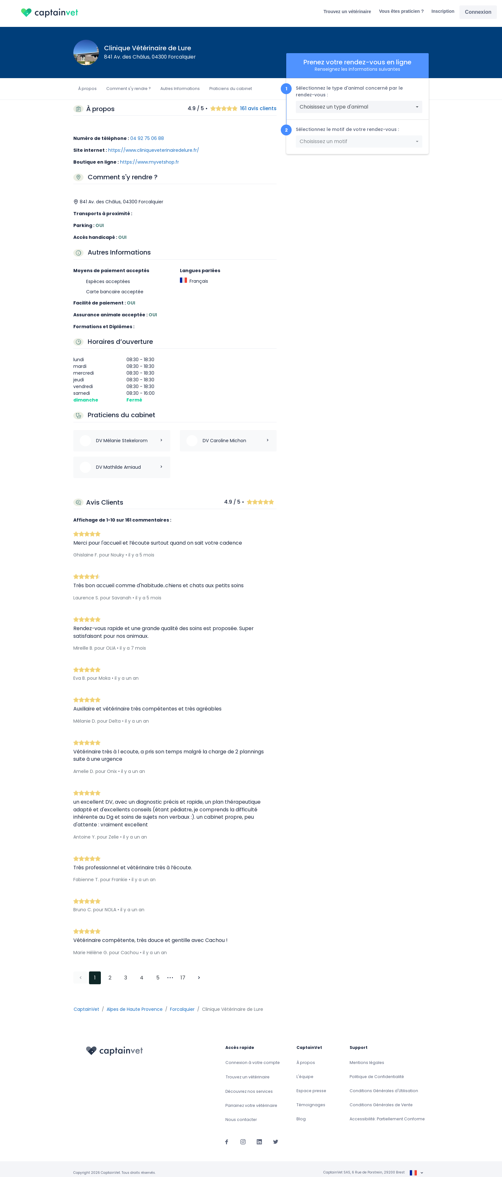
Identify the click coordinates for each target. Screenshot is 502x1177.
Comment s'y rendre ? (128, 88)
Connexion (478, 12)
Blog (301, 1112)
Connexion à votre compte (252, 1055)
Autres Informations (180, 88)
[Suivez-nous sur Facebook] (226, 1134)
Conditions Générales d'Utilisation (384, 1083)
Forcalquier (182, 1002)
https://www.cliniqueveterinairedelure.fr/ (153, 150)
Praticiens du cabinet (230, 88)
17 (183, 970)
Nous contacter (241, 1112)
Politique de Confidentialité (377, 1069)
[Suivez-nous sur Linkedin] (259, 1134)
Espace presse (311, 1083)
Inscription (443, 11)
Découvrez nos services (249, 1084)
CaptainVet (86, 1002)
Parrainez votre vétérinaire (251, 1098)
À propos (87, 88)
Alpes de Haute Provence (135, 1002)
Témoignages (310, 1097)
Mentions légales (367, 1055)
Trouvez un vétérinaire (347, 11)
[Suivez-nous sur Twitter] (275, 1134)
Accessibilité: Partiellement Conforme (387, 1112)
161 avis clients (258, 109)
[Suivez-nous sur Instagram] (243, 1134)
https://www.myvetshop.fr (149, 162)
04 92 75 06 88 (147, 138)
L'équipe (304, 1069)
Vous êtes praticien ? (401, 11)
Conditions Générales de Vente (381, 1097)
